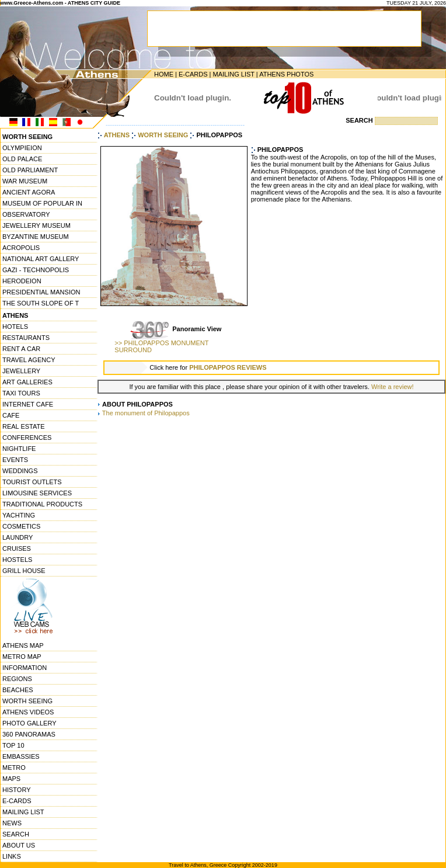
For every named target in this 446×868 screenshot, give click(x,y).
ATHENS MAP (23, 645)
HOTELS (15, 326)
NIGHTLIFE (19, 448)
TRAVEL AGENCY (28, 359)
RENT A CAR (21, 348)
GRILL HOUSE (24, 570)
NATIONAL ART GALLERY (40, 258)
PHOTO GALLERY (29, 723)
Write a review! (392, 386)
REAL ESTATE (23, 426)
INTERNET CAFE (27, 404)
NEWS (12, 823)
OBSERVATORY (26, 214)
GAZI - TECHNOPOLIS (35, 269)
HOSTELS (17, 559)
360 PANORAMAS (28, 734)
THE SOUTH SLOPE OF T (40, 303)
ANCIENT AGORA (28, 192)
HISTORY (16, 789)
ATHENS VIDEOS (28, 712)
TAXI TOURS (21, 393)
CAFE (10, 415)
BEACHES (17, 689)
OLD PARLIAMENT (30, 169)
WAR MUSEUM (24, 181)
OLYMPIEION (22, 147)
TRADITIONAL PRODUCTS (42, 504)
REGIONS (17, 678)
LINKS (11, 856)
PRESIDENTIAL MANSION (41, 292)
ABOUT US (18, 845)
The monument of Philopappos (146, 412)
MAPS (11, 778)
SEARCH (15, 834)
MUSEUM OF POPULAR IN (42, 203)
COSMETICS (21, 526)
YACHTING (18, 515)
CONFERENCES (26, 437)
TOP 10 (13, 745)
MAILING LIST (233, 74)
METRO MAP (21, 656)
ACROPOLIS (21, 247)
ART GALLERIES (27, 382)
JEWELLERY (21, 370)
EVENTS (15, 459)
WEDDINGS (20, 470)
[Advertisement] (271, 507)
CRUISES (16, 548)
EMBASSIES (21, 756)
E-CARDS (193, 74)
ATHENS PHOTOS (286, 74)
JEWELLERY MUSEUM (36, 225)
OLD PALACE (22, 158)
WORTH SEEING (27, 700)
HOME (163, 74)
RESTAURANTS (26, 337)
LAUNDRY (17, 537)
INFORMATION (24, 667)
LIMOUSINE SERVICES (37, 493)
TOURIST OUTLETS (32, 481)
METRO (14, 767)
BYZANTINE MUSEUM (35, 236)
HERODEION (21, 280)
